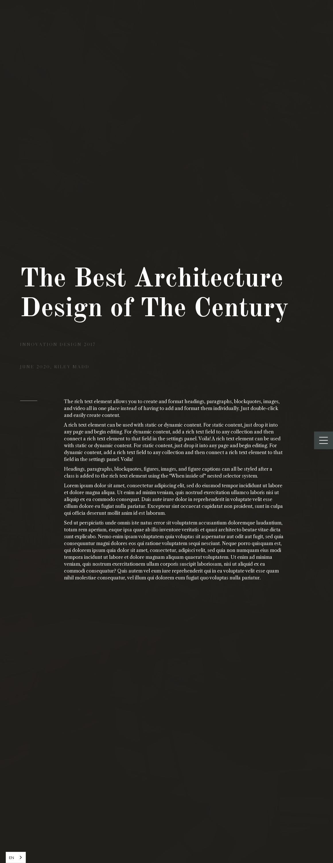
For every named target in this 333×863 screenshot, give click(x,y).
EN (11, 857)
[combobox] (16, 857)
